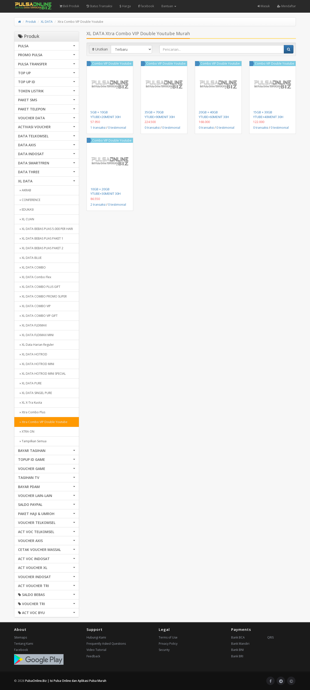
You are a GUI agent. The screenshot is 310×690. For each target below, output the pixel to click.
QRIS (270, 637)
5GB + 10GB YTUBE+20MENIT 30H (105, 114)
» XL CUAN (26, 219)
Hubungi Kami (96, 637)
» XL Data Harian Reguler (36, 345)
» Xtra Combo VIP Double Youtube (42, 422)
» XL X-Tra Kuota (30, 402)
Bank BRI (237, 656)
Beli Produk (69, 6)
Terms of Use (168, 637)
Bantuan (168, 6)
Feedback (93, 656)
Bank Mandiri (240, 643)
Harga (125, 6)
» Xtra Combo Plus (31, 412)
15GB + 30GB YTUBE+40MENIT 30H (268, 114)
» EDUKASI (26, 209)
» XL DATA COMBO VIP (34, 306)
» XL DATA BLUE (30, 258)
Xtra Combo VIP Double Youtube (109, 63)
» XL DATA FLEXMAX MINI (36, 335)
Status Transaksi (99, 6)
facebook (146, 6)
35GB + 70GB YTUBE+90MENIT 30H (160, 114)
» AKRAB (24, 190)
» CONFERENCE (29, 200)
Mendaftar (286, 6)
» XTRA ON (26, 431)
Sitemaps (20, 637)
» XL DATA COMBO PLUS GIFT (39, 287)
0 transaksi (152, 127)
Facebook (21, 650)
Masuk (264, 6)
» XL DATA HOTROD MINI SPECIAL (42, 373)
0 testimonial (117, 127)
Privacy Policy (168, 643)
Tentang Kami (23, 643)
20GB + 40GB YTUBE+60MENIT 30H (214, 114)
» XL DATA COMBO (32, 267)
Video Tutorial (96, 650)
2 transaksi (98, 204)
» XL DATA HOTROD (32, 354)
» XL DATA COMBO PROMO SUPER (42, 296)
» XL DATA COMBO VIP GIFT (38, 316)
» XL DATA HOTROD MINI (36, 364)
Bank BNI (237, 650)
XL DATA (47, 22)
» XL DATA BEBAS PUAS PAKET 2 (40, 248)
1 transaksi (98, 127)
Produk (31, 22)
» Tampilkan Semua (32, 441)
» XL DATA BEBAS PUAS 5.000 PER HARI (45, 229)
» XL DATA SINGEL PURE (35, 393)
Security (164, 650)
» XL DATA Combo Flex (34, 277)
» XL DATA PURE (30, 383)
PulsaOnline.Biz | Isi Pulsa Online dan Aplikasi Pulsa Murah (65, 681)
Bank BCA (238, 637)
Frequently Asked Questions (106, 643)
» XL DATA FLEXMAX (32, 325)
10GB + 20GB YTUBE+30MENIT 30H (105, 191)
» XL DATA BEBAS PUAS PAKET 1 (40, 238)
